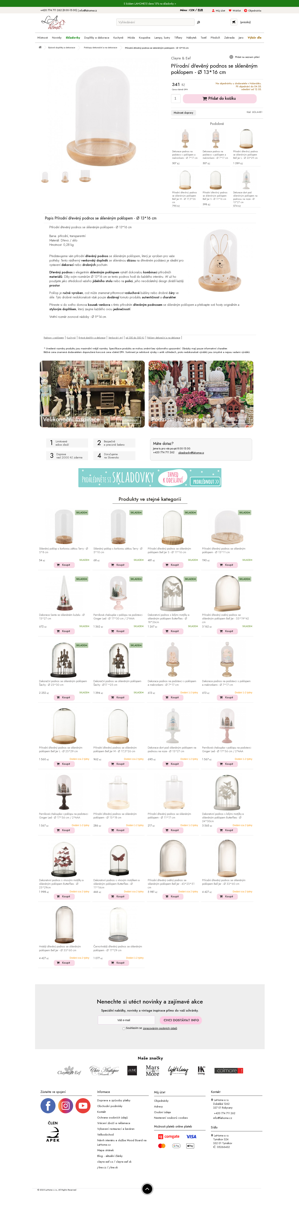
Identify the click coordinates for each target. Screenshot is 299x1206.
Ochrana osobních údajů (112, 1117)
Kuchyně (71, 337)
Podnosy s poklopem (54, 337)
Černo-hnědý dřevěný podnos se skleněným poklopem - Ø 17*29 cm (117, 948)
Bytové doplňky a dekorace (92, 337)
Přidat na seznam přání (247, 57)
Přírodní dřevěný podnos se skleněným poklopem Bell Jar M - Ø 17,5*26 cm (184, 197)
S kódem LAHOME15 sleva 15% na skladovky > (150, 4)
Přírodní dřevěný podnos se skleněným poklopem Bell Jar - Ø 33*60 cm (223, 882)
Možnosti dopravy (183, 113)
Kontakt (101, 1112)
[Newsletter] (126, 1020)
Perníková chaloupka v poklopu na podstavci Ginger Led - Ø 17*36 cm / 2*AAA (226, 749)
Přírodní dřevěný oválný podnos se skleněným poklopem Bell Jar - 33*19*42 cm (225, 618)
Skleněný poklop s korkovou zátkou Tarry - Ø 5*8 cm (63, 550)
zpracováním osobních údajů (160, 1028)
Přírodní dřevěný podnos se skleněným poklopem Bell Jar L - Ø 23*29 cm (245, 155)
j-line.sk (113, 1167)
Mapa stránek (105, 1150)
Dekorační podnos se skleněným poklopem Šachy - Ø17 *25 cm (117, 683)
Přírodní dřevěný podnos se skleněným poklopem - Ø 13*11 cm (223, 550)
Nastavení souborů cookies (171, 1118)
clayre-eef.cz (105, 1162)
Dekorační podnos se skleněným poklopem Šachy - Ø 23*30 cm (63, 683)
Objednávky (161, 1101)
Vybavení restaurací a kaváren (115, 1129)
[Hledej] (198, 22)
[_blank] (83, 1105)
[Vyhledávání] (155, 22)
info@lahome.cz (88, 10)
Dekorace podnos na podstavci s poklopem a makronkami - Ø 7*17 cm (185, 155)
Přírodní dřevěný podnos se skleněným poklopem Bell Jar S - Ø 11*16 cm (215, 196)
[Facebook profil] (48, 1105)
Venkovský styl (115, 337)
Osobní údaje (162, 1112)
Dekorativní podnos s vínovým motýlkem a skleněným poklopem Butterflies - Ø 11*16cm (116, 884)
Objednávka (254, 10)
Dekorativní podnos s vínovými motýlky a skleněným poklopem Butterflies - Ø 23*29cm (61, 884)
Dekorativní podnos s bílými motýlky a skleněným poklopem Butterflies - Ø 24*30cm (223, 817)
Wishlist (237, 10)
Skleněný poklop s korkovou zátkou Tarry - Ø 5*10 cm (117, 550)
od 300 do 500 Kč (135, 337)
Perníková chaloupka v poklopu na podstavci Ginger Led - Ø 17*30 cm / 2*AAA (117, 617)
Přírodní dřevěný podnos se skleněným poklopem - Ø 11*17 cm (169, 816)
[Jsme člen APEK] (52, 1131)
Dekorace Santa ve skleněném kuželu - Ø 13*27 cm (62, 617)
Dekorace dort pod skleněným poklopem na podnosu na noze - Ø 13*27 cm (245, 197)
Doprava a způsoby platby (113, 1100)
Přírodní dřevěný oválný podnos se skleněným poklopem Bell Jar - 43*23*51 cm (171, 884)
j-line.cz (101, 1167)
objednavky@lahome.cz (191, 453)
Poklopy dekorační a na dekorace (163, 337)
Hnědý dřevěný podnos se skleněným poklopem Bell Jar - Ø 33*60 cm (60, 948)
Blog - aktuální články (110, 1156)
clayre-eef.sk (123, 1162)
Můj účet (220, 10)
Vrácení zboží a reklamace (113, 1123)
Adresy (158, 1106)
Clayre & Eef (181, 58)
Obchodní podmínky (109, 1106)
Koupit (66, 565)
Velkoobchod (105, 1134)
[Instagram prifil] (65, 1105)
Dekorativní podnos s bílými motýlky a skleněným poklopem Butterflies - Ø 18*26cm (168, 618)
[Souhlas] (124, 1028)
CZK (192, 10)
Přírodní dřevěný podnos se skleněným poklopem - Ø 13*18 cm (115, 816)
